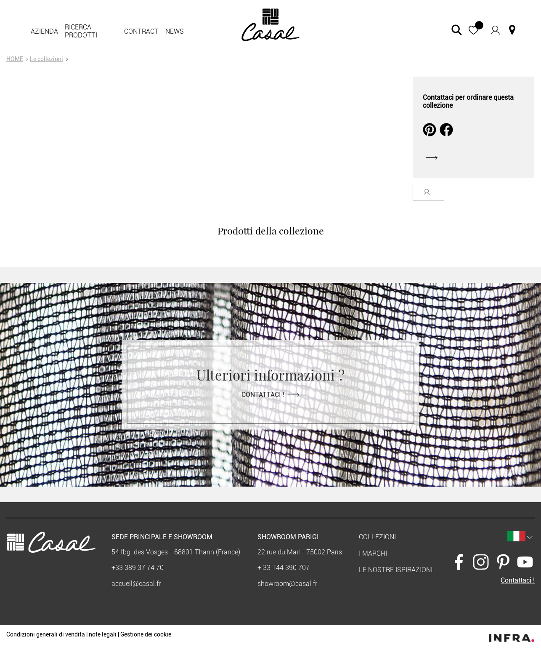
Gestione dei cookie (145, 634)
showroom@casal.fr (287, 584)
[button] (473, 30)
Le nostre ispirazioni (395, 570)
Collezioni (377, 537)
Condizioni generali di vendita (45, 634)
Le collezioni (46, 59)
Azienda (44, 31)
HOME (14, 59)
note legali (103, 634)
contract (141, 31)
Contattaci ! (270, 394)
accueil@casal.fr (136, 584)
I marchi (373, 553)
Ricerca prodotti (81, 31)
